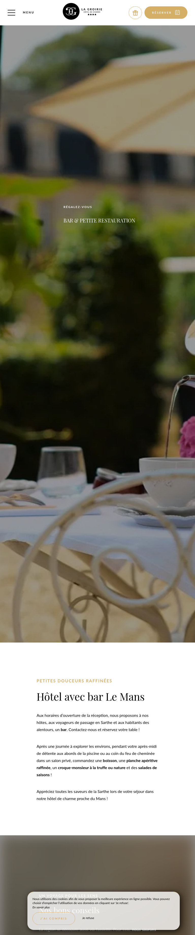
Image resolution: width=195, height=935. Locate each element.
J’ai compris (53, 918)
